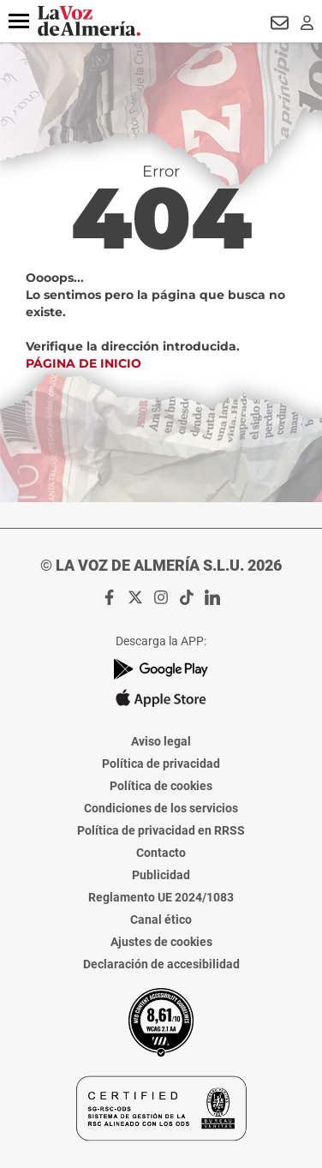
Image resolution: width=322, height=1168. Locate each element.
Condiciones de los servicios (161, 808)
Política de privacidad (161, 763)
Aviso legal (161, 741)
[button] (19, 21)
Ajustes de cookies (161, 942)
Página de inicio (83, 363)
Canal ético (161, 919)
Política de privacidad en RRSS (161, 830)
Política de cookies (161, 786)
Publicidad (161, 875)
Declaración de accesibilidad (161, 964)
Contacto (161, 853)
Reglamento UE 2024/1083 (161, 897)
